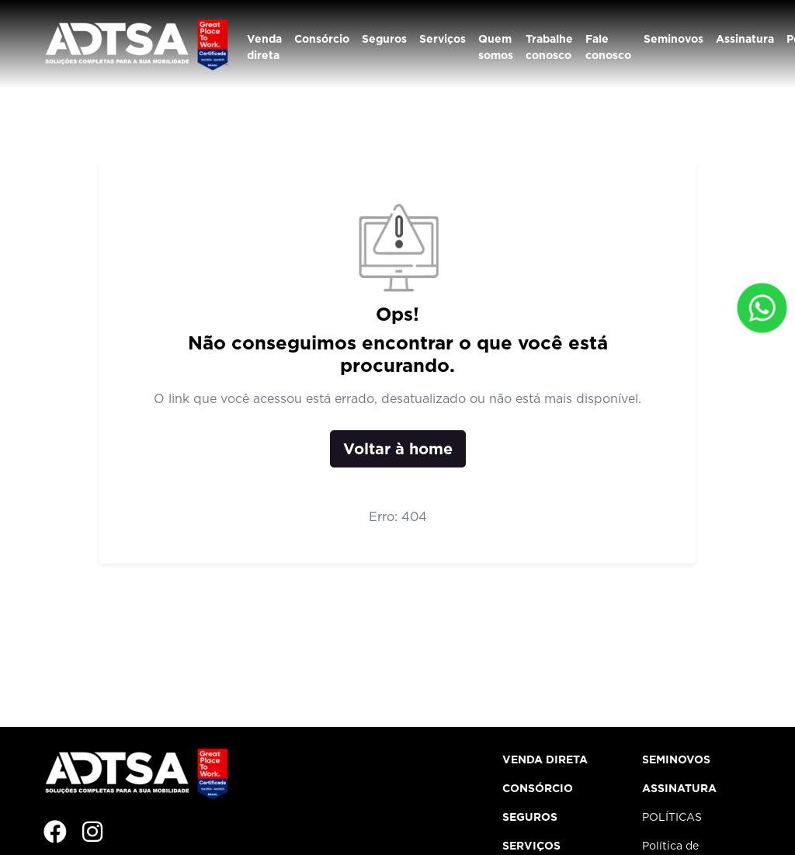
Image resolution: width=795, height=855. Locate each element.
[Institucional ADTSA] (135, 43)
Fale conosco (608, 47)
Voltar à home (398, 449)
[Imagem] (129, 832)
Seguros (384, 39)
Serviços (442, 39)
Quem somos (495, 47)
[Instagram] (92, 832)
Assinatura (745, 39)
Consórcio (321, 39)
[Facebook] (55, 832)
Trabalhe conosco (549, 47)
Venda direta (264, 47)
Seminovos (673, 39)
